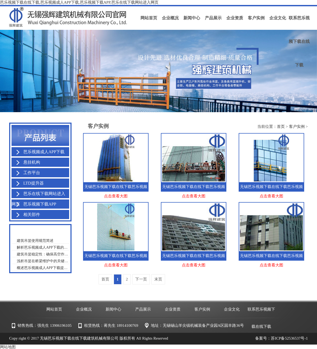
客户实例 (297, 126)
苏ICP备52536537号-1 (289, 338)
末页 (158, 279)
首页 (281, 126)
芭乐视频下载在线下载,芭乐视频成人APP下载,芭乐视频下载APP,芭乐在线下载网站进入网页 (79, 2)
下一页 (141, 279)
